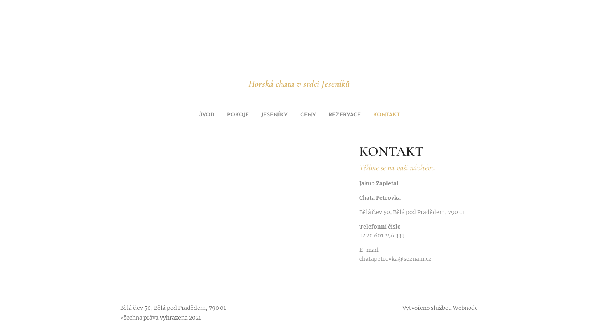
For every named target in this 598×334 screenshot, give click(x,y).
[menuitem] (271, 115)
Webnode (465, 307)
